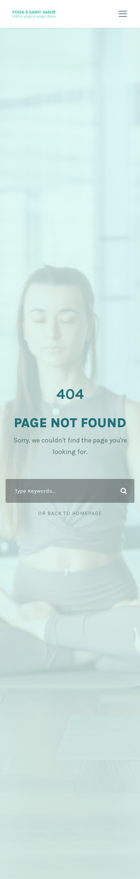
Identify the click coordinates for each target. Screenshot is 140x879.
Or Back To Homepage (70, 513)
